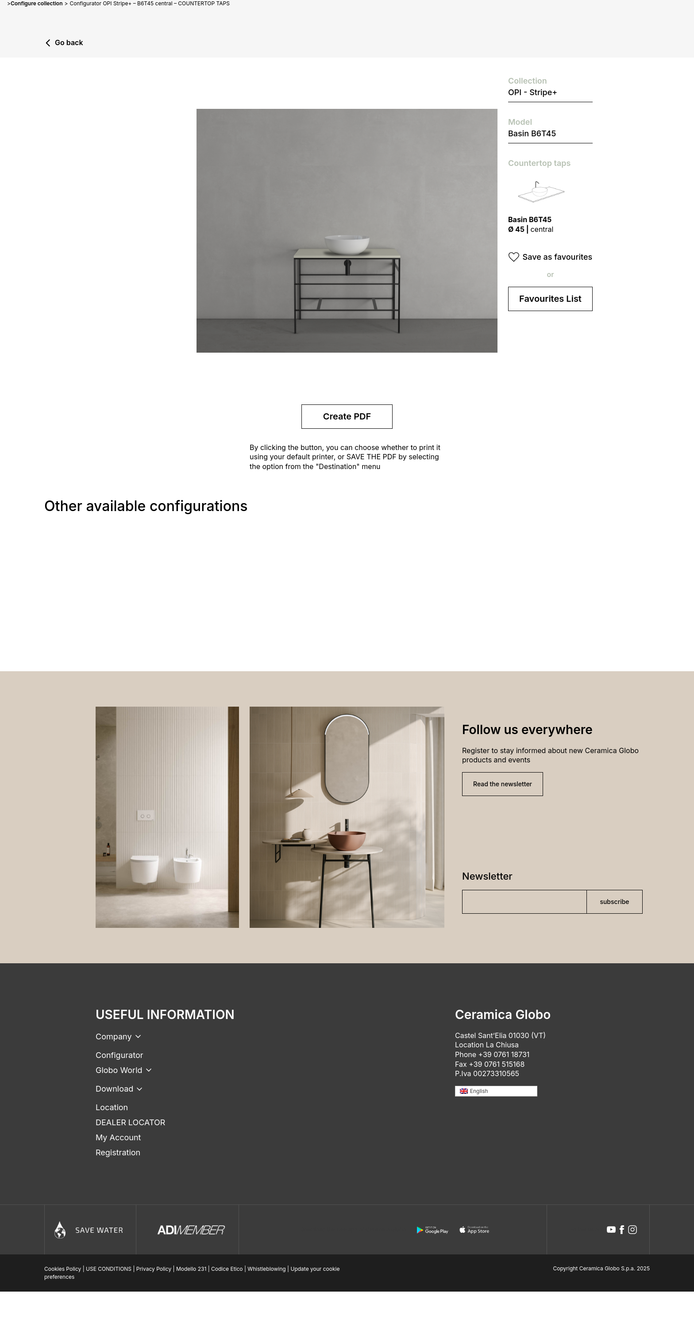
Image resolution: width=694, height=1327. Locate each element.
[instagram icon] (632, 1229)
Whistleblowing (266, 1268)
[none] (496, 1091)
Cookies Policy (62, 1268)
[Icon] (90, 1229)
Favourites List (550, 298)
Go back (69, 43)
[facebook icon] (621, 1229)
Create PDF (347, 416)
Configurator (119, 1055)
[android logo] (432, 1230)
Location (112, 1107)
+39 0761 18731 (504, 1054)
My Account (118, 1137)
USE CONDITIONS (108, 1268)
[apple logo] (475, 1230)
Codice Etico (227, 1268)
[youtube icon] (611, 1229)
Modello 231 (191, 1268)
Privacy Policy (153, 1268)
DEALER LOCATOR (130, 1122)
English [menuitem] (479, 1091)
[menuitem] (496, 1091)
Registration (118, 1152)
